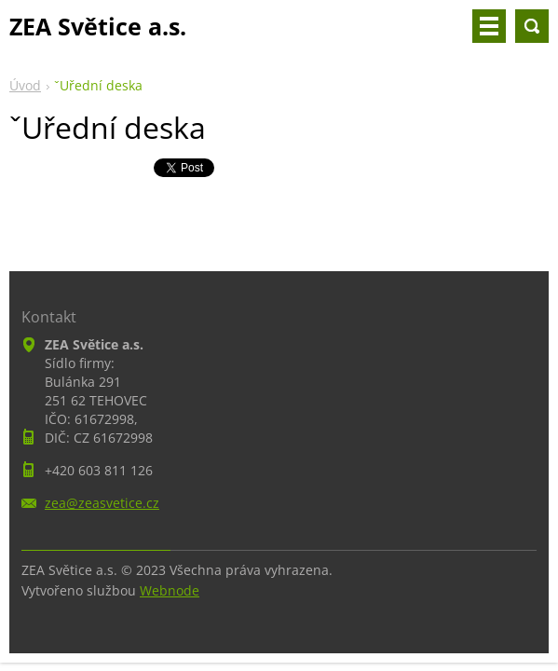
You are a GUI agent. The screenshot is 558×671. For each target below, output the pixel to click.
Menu (489, 26)
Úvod (25, 85)
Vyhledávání (532, 26)
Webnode (169, 590)
